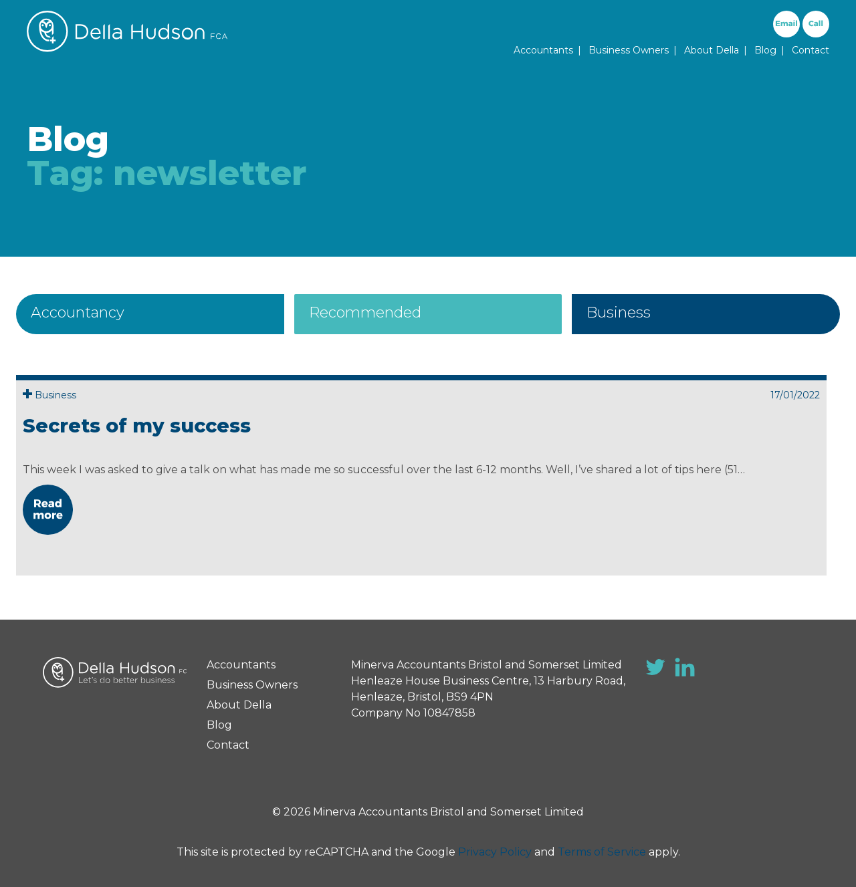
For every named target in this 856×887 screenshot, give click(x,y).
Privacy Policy (495, 852)
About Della (711, 50)
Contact (810, 50)
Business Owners (628, 50)
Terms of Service (602, 852)
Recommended (365, 312)
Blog (765, 50)
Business (618, 312)
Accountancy (77, 312)
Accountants (543, 50)
